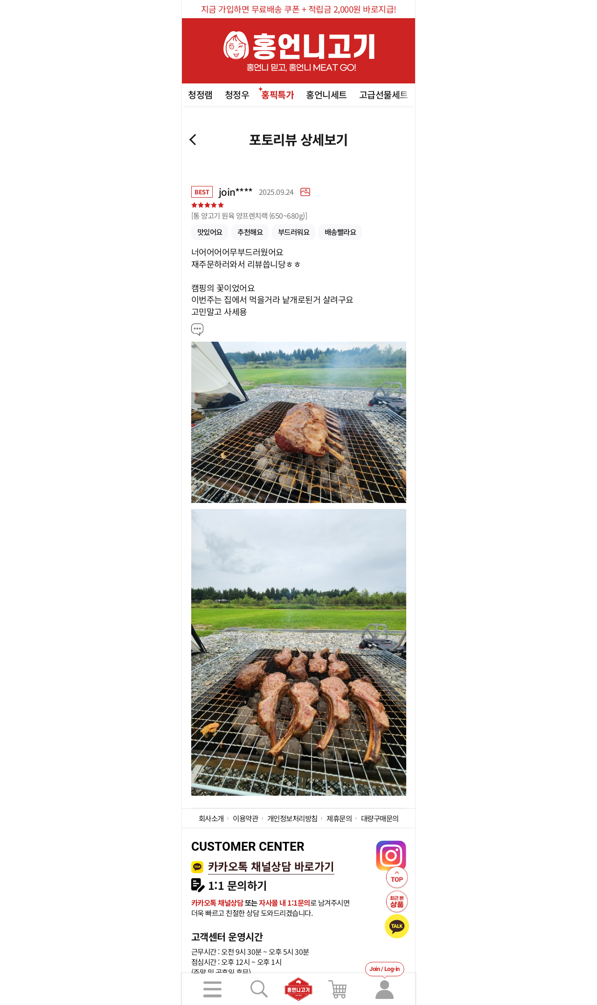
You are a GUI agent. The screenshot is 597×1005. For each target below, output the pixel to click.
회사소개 (211, 818)
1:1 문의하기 (237, 885)
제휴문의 (339, 818)
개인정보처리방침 (292, 818)
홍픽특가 (277, 94)
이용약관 (245, 818)
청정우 (237, 94)
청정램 (200, 94)
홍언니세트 (326, 94)
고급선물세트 (383, 94)
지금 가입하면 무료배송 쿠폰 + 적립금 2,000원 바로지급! (298, 9)
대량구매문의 (380, 818)
